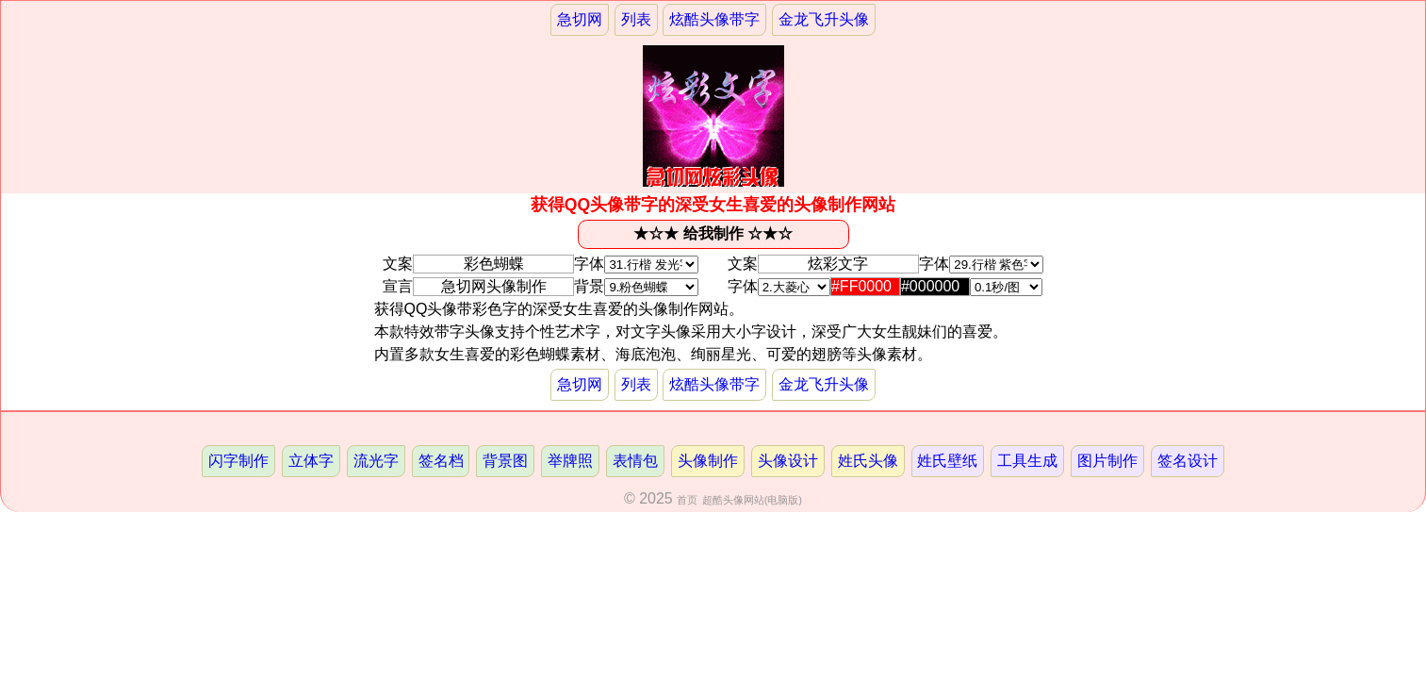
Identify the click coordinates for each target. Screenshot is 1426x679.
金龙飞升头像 (824, 19)
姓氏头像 (868, 461)
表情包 (635, 461)
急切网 (579, 19)
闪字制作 (238, 461)
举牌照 (570, 461)
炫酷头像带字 (714, 19)
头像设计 (788, 461)
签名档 (441, 461)
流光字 (376, 461)
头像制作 (708, 461)
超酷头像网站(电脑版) (752, 499)
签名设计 (1187, 461)
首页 (687, 499)
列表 (636, 19)
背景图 (505, 461)
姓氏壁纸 (947, 461)
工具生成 (1027, 461)
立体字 (311, 461)
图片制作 (1107, 461)
